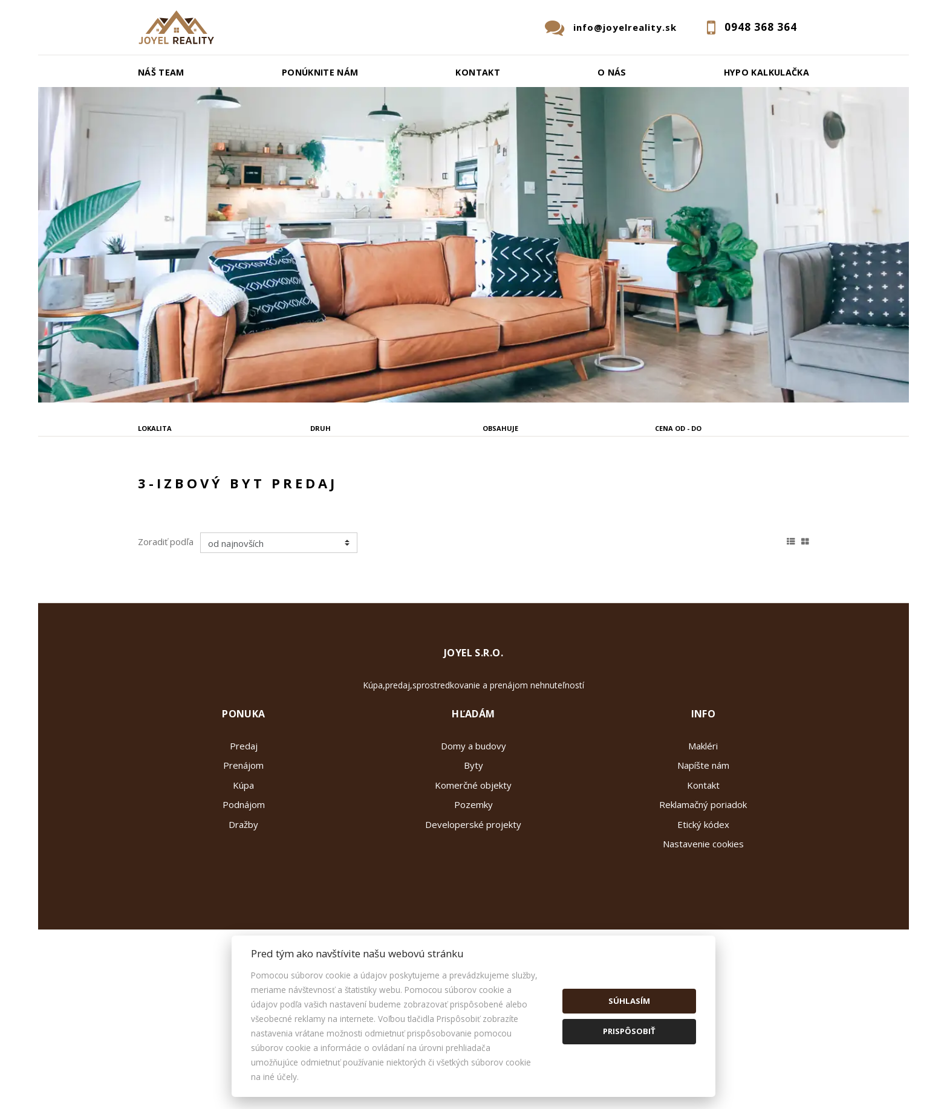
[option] (473, 245)
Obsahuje (500, 428)
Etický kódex (703, 916)
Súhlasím (629, 1000)
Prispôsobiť (629, 1031)
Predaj (174, 489)
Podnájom (384, 489)
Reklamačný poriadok (703, 896)
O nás (611, 72)
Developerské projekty (473, 916)
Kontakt (477, 72)
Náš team (161, 72)
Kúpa (314, 489)
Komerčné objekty (473, 876)
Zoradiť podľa (166, 633)
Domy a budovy (473, 837)
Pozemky (473, 896)
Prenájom (246, 489)
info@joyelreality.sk (625, 27)
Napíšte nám (703, 856)
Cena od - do (678, 428)
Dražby (243, 916)
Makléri (703, 837)
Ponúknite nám (320, 72)
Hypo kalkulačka (766, 72)
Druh (320, 428)
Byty (473, 856)
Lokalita (155, 428)
